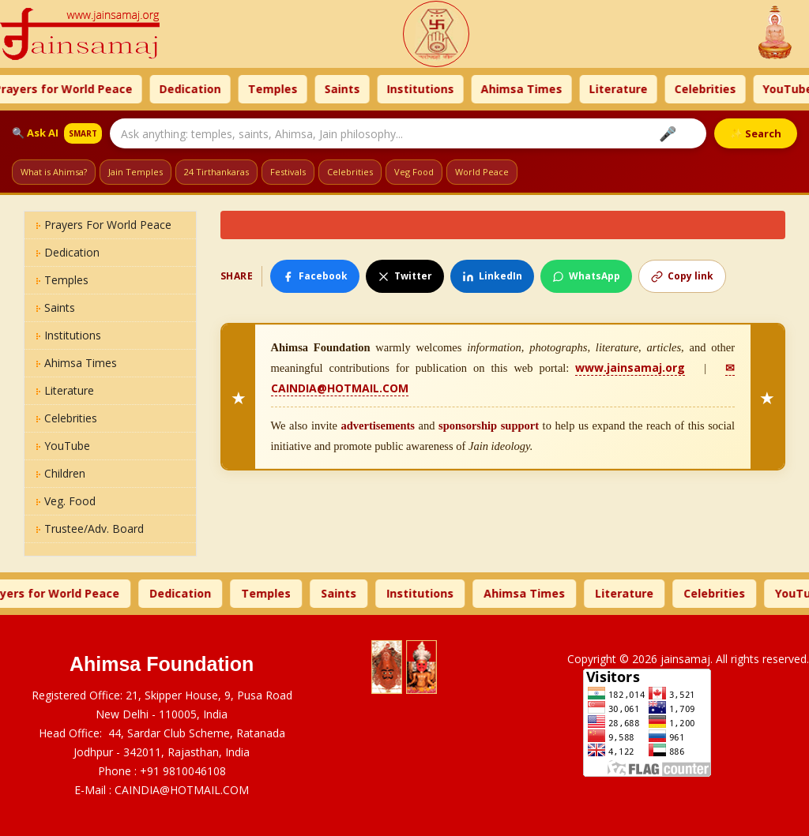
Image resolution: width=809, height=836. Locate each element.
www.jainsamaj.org (630, 367)
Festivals (288, 172)
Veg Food (414, 172)
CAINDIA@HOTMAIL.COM (182, 789)
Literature (663, 88)
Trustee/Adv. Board (90, 528)
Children (60, 473)
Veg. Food (66, 500)
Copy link (682, 276)
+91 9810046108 (183, 770)
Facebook (315, 276)
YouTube (63, 445)
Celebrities (750, 88)
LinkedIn (492, 276)
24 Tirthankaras (216, 172)
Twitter (405, 276)
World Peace (482, 172)
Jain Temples (135, 172)
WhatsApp (586, 276)
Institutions (465, 88)
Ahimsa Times (567, 88)
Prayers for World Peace (109, 88)
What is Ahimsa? (54, 172)
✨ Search (755, 133)
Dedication (235, 88)
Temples (318, 88)
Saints (387, 88)
